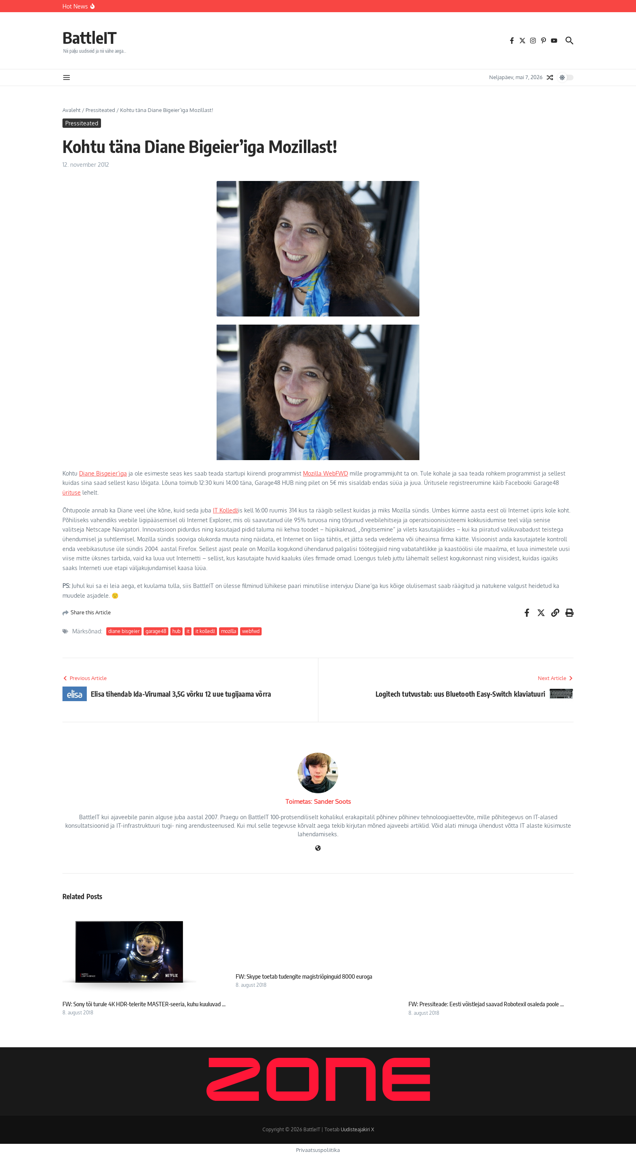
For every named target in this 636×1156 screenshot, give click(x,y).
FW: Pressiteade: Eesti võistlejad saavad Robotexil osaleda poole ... (486, 1003)
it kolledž (205, 631)
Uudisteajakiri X (357, 1129)
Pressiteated (100, 110)
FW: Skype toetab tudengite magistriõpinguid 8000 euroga (304, 976)
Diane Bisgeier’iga (103, 473)
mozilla (228, 631)
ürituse (71, 492)
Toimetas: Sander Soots (318, 801)
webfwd (251, 631)
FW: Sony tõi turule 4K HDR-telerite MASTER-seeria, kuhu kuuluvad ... (144, 1003)
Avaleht (71, 110)
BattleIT (89, 37)
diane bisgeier (124, 631)
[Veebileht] (318, 848)
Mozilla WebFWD (325, 473)
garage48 (156, 631)
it (188, 631)
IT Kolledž (225, 510)
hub (176, 631)
